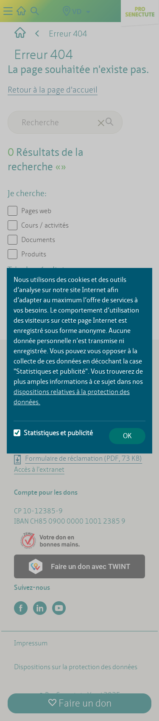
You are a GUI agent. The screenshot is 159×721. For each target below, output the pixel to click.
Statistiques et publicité (53, 432)
